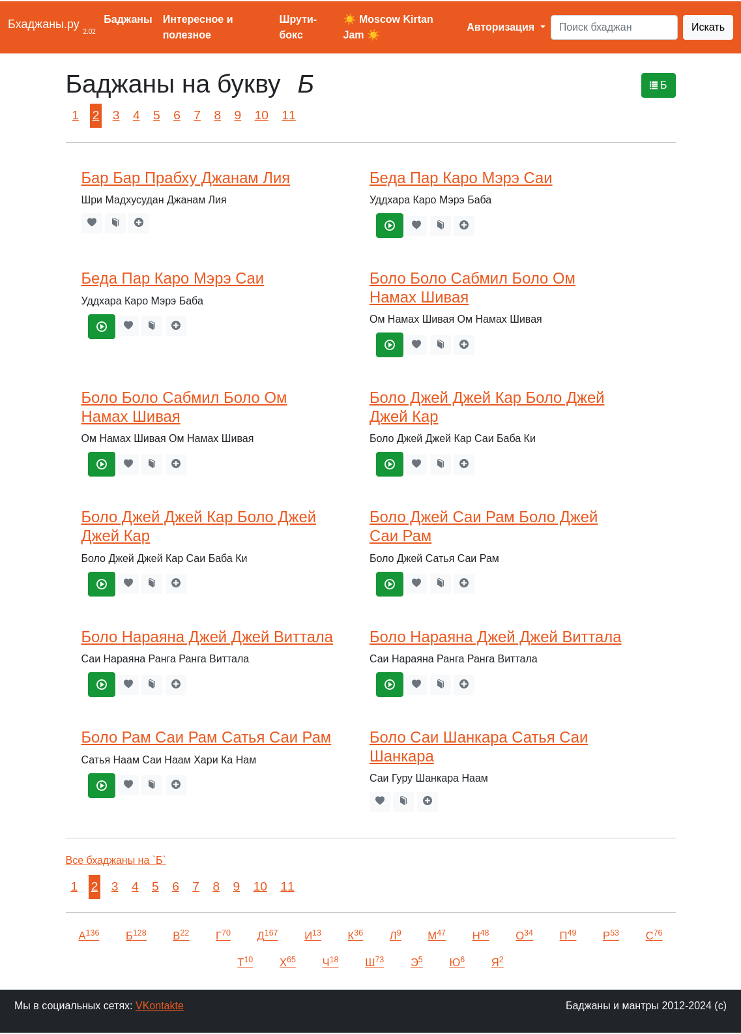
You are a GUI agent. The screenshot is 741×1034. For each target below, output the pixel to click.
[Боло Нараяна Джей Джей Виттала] (101, 684)
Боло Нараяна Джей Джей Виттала (207, 636)
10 (262, 115)
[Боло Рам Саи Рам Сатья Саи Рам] (101, 785)
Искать (708, 27)
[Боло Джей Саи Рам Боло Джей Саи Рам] (389, 584)
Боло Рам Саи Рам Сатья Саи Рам (206, 737)
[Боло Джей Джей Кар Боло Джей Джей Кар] (389, 464)
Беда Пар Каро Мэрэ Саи (461, 177)
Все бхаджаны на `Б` (116, 860)
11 (288, 115)
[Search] (614, 27)
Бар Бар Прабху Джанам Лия (186, 177)
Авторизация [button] (502, 27)
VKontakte (160, 1005)
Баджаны (128, 19)
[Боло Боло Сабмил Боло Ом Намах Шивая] (389, 344)
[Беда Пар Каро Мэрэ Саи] (389, 225)
